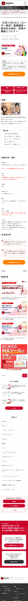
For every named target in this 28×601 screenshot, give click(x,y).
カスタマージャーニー (8, 457)
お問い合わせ (14, 562)
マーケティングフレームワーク (10, 476)
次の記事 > (25, 271)
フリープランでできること (20, 594)
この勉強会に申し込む (14, 74)
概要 (7, 87)
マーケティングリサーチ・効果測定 (11, 480)
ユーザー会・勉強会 (13, 35)
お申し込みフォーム (21, 91)
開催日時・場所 (20, 87)
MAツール (4, 426)
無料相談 (14, 501)
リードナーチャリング (8, 430)
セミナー (4, 448)
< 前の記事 (3, 271)
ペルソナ (4, 461)
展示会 (4, 443)
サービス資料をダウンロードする (14, 545)
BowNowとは (5, 586)
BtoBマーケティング (7, 465)
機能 (15, 586)
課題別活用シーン (5, 593)
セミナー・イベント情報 (10, 18)
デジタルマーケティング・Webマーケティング (13, 471)
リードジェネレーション (8, 489)
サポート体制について (8, 590)
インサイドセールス (7, 434)
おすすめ (4, 421)
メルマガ (4, 439)
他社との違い (7, 588)
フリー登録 (14, 510)
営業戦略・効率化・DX (8, 485)
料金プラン (16, 591)
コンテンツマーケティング (9, 452)
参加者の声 (7, 91)
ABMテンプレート (19, 588)
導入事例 (16, 598)
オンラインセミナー (5, 35)
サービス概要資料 (14, 505)
